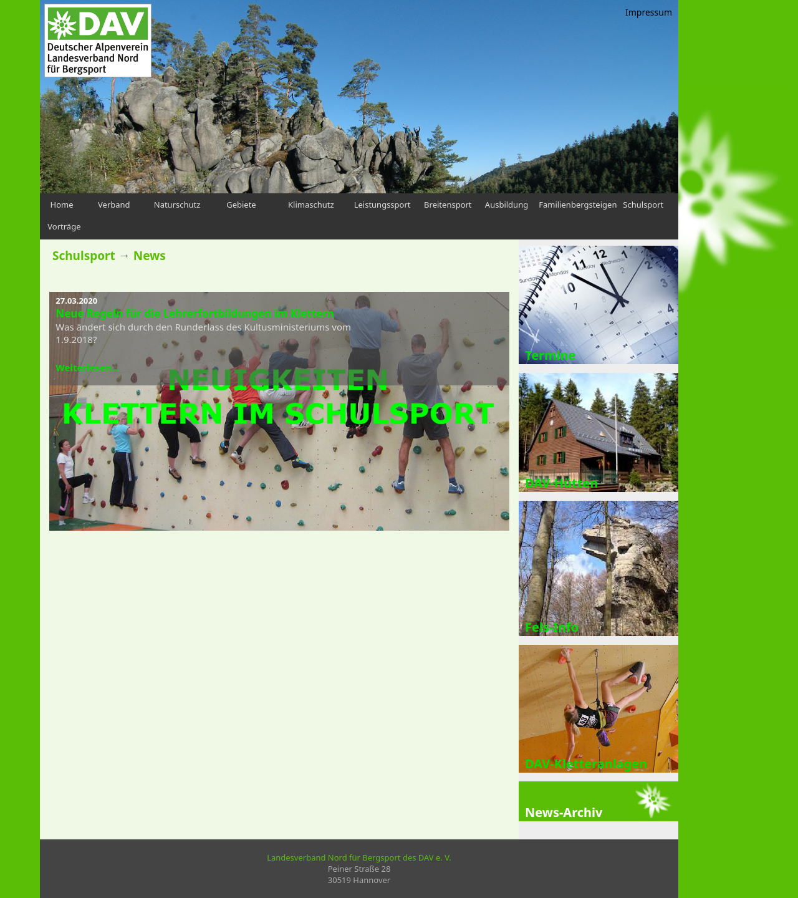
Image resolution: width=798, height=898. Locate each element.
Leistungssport (382, 204)
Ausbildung (506, 204)
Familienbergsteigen (578, 204)
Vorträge (63, 226)
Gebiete (241, 204)
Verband (114, 204)
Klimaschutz (311, 204)
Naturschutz (177, 204)
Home (62, 204)
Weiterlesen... (87, 367)
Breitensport (447, 204)
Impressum (648, 12)
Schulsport (643, 204)
